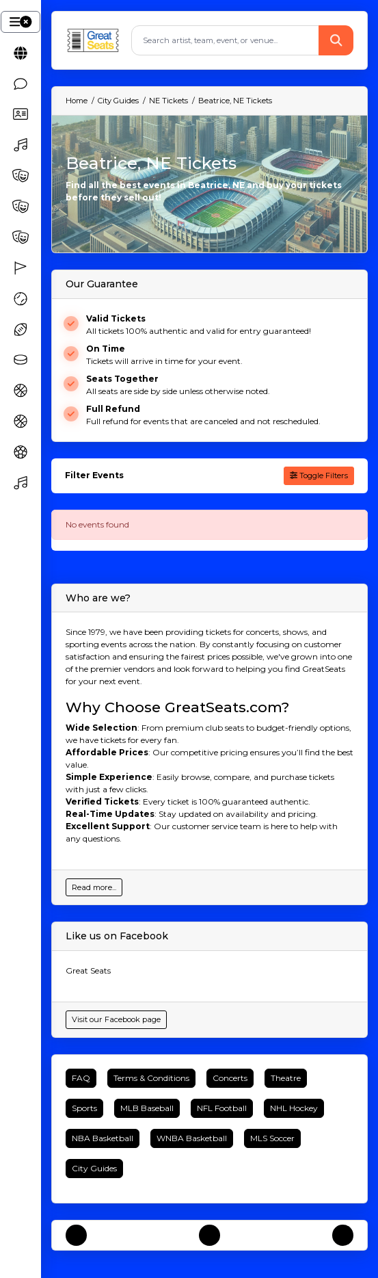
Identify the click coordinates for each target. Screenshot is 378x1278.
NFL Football (222, 1108)
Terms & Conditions (151, 1078)
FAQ (81, 1078)
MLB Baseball (147, 1108)
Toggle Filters (319, 475)
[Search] (225, 40)
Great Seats (88, 970)
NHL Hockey (294, 1108)
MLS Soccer (272, 1138)
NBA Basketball (102, 1138)
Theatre (286, 1078)
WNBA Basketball (192, 1138)
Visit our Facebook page (116, 1019)
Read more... (94, 887)
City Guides (94, 1168)
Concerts (230, 1078)
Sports (84, 1108)
